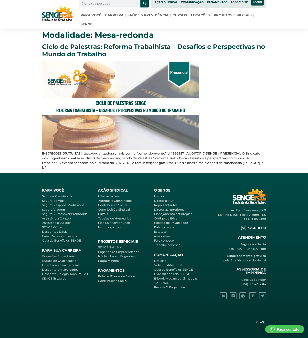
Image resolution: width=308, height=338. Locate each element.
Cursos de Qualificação (59, 261)
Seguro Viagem (53, 209)
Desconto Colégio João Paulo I (65, 274)
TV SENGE (161, 283)
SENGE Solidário (110, 247)
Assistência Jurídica (57, 223)
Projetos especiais (233, 15)
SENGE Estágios (54, 278)
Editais (103, 214)
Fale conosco (164, 240)
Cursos (179, 15)
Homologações (109, 227)
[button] (284, 329)
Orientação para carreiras (61, 265)
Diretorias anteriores (169, 209)
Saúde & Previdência (148, 15)
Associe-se (162, 236)
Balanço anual (164, 227)
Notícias (160, 261)
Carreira (114, 15)
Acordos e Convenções (115, 201)
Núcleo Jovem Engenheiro (118, 256)
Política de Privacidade (171, 223)
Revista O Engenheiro (170, 287)
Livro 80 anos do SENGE (172, 274)
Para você (91, 15)
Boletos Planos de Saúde (116, 276)
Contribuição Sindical (114, 209)
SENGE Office (52, 227)
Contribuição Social (112, 205)
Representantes (166, 205)
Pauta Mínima (108, 261)
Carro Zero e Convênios (59, 236)
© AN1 (261, 322)
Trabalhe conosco (167, 245)
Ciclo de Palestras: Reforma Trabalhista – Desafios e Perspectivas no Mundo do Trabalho (153, 50)
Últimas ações (108, 196)
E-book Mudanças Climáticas (176, 278)
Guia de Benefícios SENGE (61, 240)
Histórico (161, 196)
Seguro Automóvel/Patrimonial (65, 214)
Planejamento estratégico (173, 214)
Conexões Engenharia (58, 256)
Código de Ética (166, 218)
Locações (200, 15)
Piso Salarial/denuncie (114, 223)
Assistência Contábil (57, 218)
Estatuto (160, 231)
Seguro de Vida (53, 201)
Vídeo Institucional (168, 265)
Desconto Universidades (60, 269)
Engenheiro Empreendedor (118, 252)
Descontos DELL (54, 231)
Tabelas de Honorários (114, 218)
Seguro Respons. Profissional (63, 205)
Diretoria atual (164, 201)
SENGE (86, 24)
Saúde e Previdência (57, 196)
